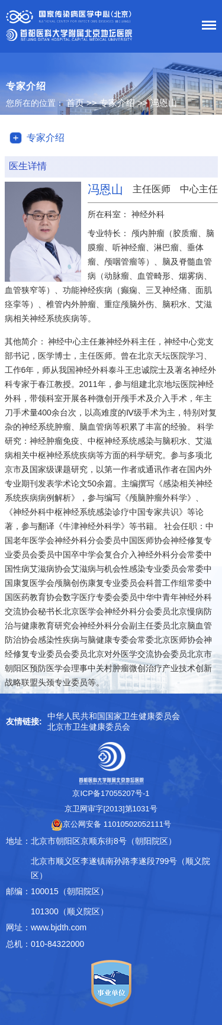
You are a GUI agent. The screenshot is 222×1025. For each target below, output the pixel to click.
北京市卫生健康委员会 (88, 726)
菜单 (206, 27)
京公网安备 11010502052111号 (111, 824)
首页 (75, 103)
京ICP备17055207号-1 (110, 793)
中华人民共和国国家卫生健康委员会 (113, 716)
